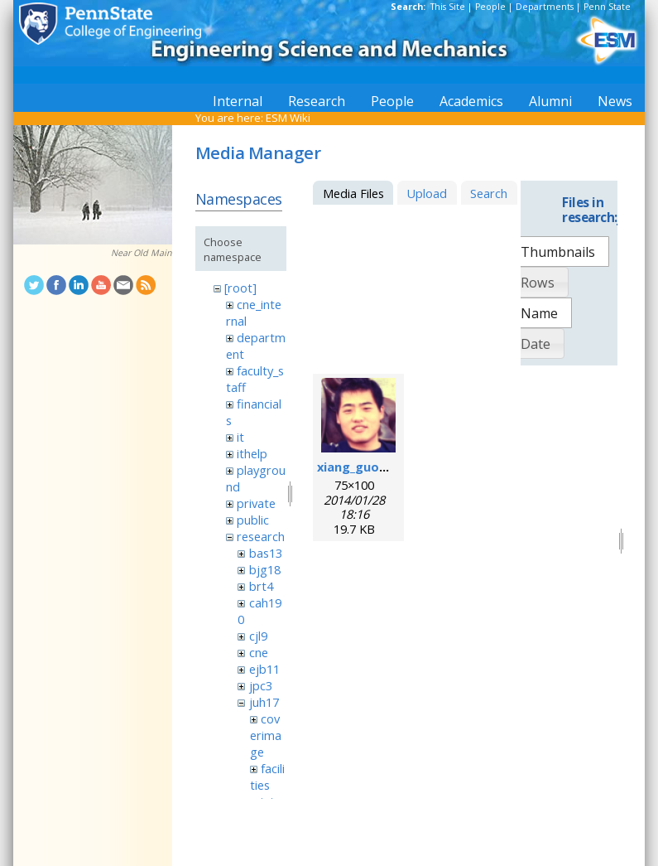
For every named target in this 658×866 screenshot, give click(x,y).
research (261, 536)
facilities (267, 776)
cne (258, 652)
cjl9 (258, 635)
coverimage (265, 735)
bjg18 (265, 569)
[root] (240, 287)
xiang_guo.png (361, 466)
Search (488, 193)
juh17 (264, 702)
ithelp (252, 453)
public (253, 519)
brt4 (261, 586)
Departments (545, 6)
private (256, 503)
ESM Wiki (288, 117)
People (490, 6)
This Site (447, 6)
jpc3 (260, 685)
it (240, 436)
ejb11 (264, 668)
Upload (426, 193)
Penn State (607, 6)
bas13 (265, 552)
